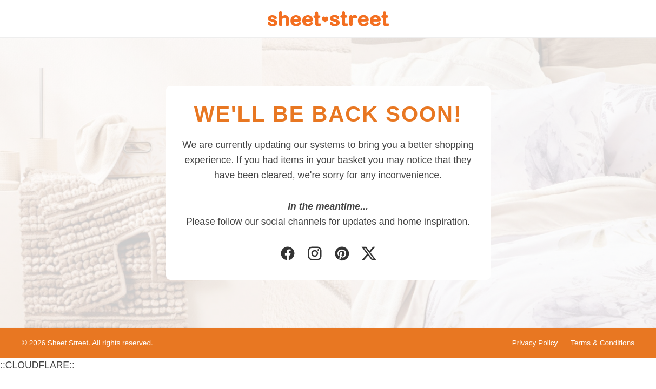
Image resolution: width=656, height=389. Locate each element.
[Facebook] (288, 254)
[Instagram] (315, 254)
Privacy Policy (535, 343)
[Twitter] (369, 254)
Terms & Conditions (602, 343)
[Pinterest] (342, 254)
